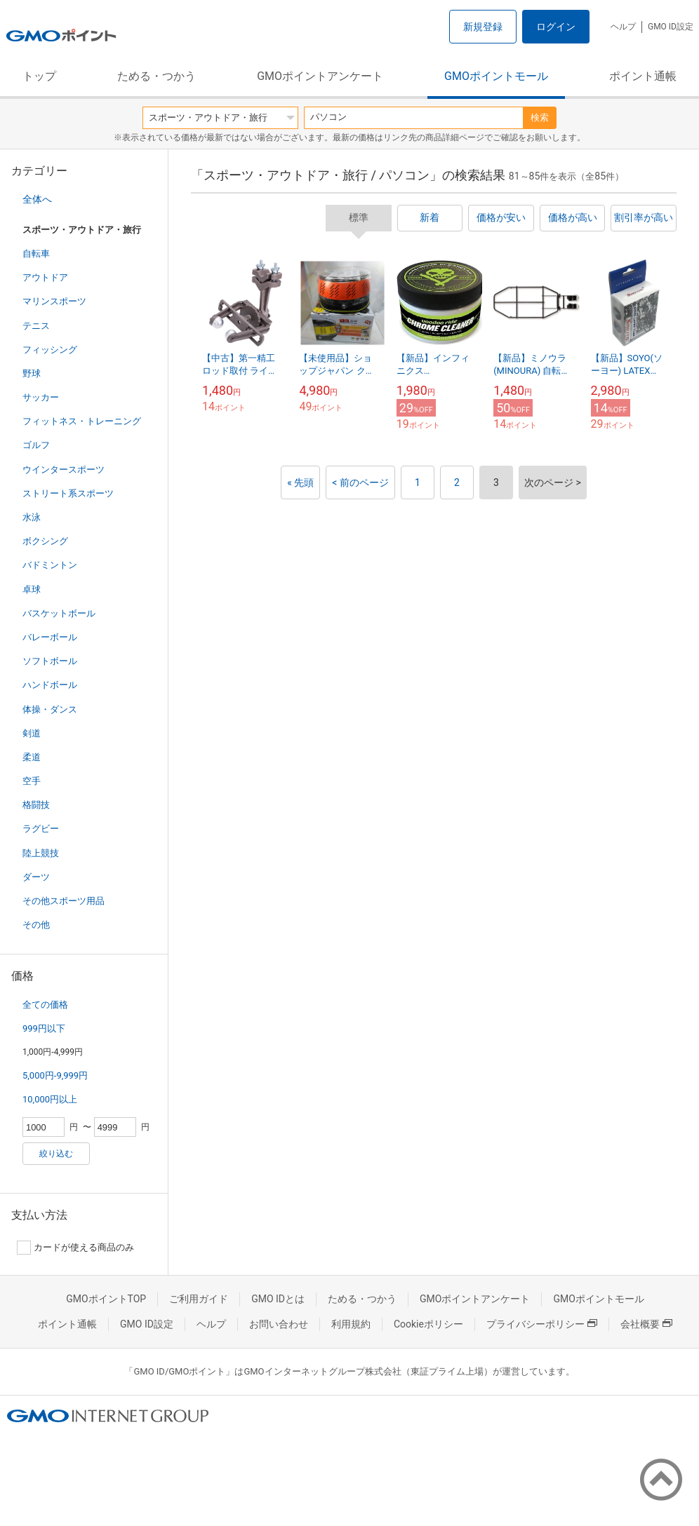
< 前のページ (360, 482)
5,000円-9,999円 (55, 1075)
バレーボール (49, 637)
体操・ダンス (49, 709)
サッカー (40, 397)
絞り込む (56, 1154)
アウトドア (45, 277)
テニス (36, 325)
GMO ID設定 (670, 27)
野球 (31, 373)
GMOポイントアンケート (320, 76)
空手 (31, 781)
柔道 (31, 757)
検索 (540, 117)
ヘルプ (623, 27)
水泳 (31, 517)
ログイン (555, 26)
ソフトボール (49, 661)
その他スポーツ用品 (63, 901)
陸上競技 (40, 853)
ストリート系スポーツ (68, 493)
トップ (39, 76)
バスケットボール (58, 613)
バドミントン (49, 565)
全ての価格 (45, 1004)
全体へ (37, 199)
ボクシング (45, 541)
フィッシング (49, 349)
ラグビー (40, 828)
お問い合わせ (278, 1324)
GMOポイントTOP (106, 1298)
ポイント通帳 (643, 76)
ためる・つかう (156, 76)
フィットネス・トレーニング (81, 421)
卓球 (31, 589)
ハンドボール (49, 685)
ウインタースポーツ (63, 469)
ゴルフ (36, 445)
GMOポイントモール (496, 76)
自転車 (36, 253)
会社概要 (646, 1324)
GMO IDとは (278, 1298)
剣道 (31, 733)
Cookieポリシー (428, 1324)
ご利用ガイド (198, 1298)
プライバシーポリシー (541, 1324)
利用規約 (351, 1324)
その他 (36, 924)
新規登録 (482, 26)
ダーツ (36, 877)
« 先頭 (300, 482)
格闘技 (36, 804)
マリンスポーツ (54, 301)
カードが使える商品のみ (75, 1248)
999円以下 (43, 1028)
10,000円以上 (49, 1099)
